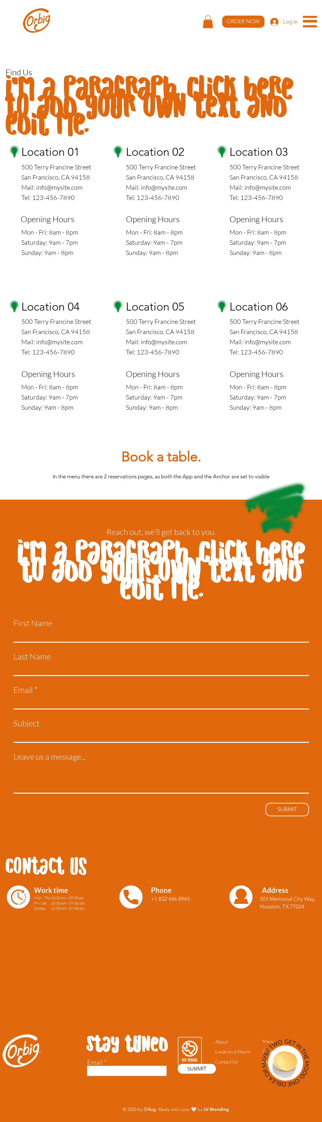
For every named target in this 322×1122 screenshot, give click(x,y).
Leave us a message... (49, 756)
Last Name (32, 656)
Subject (26, 723)
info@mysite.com (59, 187)
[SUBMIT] (287, 809)
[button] (207, 21)
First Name (32, 623)
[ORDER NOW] (243, 21)
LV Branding (216, 1109)
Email (23, 690)
